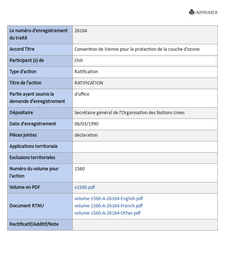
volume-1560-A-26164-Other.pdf (107, 213)
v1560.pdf (85, 187)
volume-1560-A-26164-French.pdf (109, 206)
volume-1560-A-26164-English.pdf (109, 199)
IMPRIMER (203, 12)
